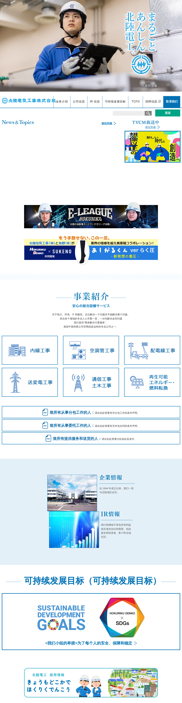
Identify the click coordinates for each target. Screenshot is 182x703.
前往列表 (150, 127)
